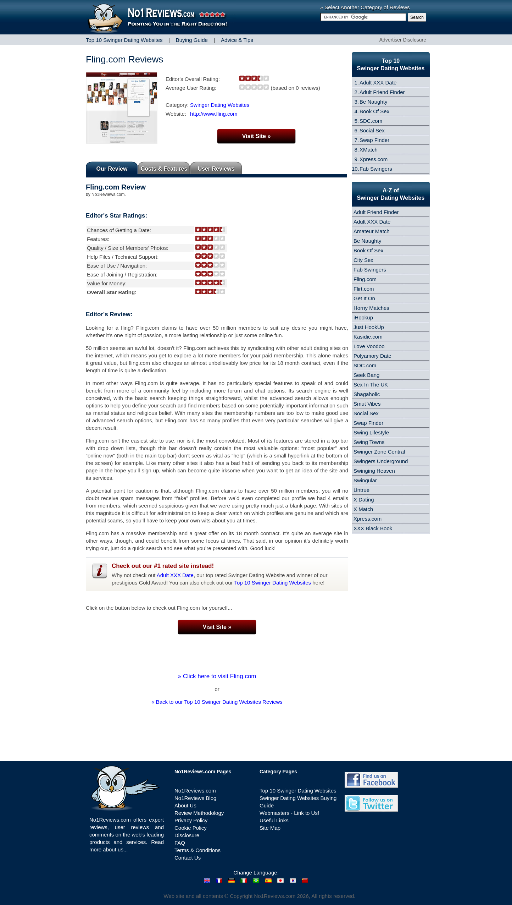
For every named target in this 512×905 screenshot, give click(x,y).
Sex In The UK (371, 385)
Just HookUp (369, 327)
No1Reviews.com (195, 791)
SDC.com (371, 121)
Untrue (361, 490)
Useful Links (274, 820)
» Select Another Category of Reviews (365, 7)
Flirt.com (364, 289)
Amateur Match (372, 231)
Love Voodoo (369, 346)
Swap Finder (374, 140)
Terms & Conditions (197, 850)
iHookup (363, 317)
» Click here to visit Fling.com (217, 676)
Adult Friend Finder (382, 92)
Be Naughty (373, 102)
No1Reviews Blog (195, 798)
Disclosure (186, 835)
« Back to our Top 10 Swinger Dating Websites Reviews (217, 702)
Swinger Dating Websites (219, 105)
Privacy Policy (190, 820)
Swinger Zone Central (379, 452)
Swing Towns (369, 442)
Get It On (364, 298)
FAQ (179, 843)
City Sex (363, 260)
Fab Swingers (376, 169)
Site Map (270, 828)
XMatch (369, 150)
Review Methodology (199, 813)
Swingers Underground (381, 461)
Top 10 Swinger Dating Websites (272, 583)
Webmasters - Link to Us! (289, 813)
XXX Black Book (373, 528)
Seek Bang (366, 375)
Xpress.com (374, 159)
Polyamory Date (372, 356)
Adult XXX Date (175, 575)
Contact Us (187, 858)
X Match (363, 509)
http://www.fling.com (213, 114)
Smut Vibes (367, 404)
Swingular (365, 480)
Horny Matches (371, 308)
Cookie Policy (190, 828)
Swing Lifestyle (371, 432)
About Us (185, 805)
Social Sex (372, 130)
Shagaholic (367, 394)
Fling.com (365, 279)
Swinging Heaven (374, 471)
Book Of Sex (374, 111)
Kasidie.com (368, 337)
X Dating (364, 500)
